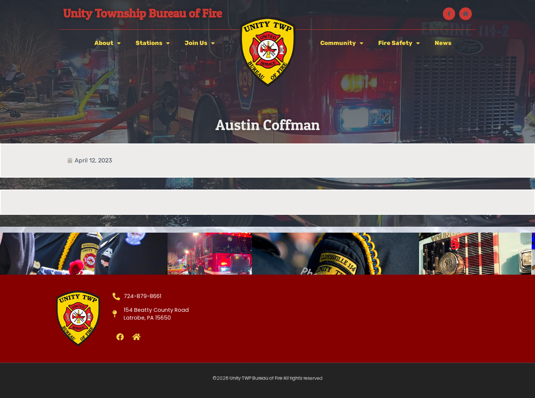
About (107, 43)
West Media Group (294, 377)
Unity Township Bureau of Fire (142, 13)
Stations (153, 43)
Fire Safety (399, 43)
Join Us (200, 43)
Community (341, 43)
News (443, 42)
